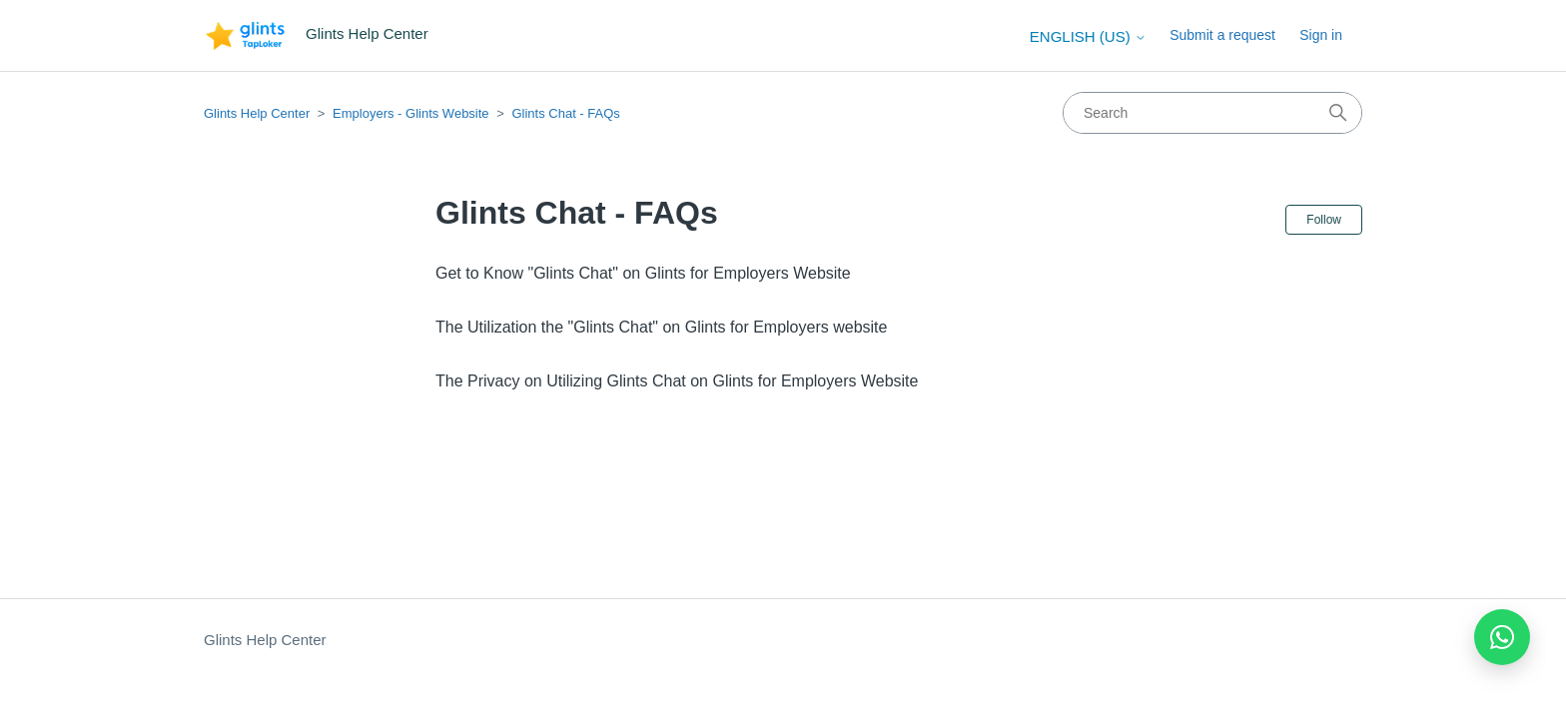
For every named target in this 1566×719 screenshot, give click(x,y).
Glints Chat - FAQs (565, 113)
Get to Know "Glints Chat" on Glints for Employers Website (643, 273)
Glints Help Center (257, 113)
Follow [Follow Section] (1323, 220)
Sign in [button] (1320, 35)
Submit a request (1222, 35)
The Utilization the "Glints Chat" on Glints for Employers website (661, 327)
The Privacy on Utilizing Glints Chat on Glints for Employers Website (676, 380)
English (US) (1088, 36)
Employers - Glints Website (411, 113)
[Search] (1212, 113)
